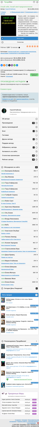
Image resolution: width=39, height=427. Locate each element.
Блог (18, 131)
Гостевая (5, 135)
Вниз (37, 425)
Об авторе (6, 119)
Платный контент (33, 421)
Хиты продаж (19, 295)
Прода (8, 2)
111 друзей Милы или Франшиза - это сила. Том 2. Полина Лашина (21, 329)
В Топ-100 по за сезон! (18, 349)
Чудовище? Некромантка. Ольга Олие (18, 355)
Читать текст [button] (20, 38)
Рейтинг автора (18, 160)
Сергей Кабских (10, 9)
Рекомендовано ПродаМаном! (21, 341)
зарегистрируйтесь (22, 99)
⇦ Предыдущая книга (17, 12)
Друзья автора (18, 139)
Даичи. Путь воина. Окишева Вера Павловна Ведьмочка (20, 363)
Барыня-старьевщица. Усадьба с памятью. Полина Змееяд (20, 321)
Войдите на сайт (7, 99)
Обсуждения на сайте (21, 167)
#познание (9, 76)
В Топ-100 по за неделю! (17, 376)
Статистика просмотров (18, 156)
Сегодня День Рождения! (21, 288)
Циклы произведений (10, 127)
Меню (1, 2)
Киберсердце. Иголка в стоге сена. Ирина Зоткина (19, 299)
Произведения (18, 123)
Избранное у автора (18, 147)
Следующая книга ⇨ (31, 12)
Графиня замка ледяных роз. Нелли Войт (19, 384)
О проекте (18, 420)
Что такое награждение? (27, 81)
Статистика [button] (20, 42)
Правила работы (22, 421)
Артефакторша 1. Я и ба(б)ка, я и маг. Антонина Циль (21, 307)
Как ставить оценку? (19, 47)
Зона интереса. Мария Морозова (16, 315)
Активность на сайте (9, 151)
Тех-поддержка (31, 423)
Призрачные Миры (17, 395)
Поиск (37, 2)
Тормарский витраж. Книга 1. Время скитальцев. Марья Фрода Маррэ (21, 346)
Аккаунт (34, 2)
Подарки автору (8, 143)
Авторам (24, 420)
